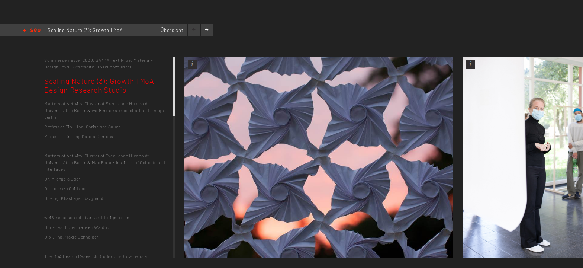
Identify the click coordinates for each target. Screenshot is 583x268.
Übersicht (172, 30)
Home (32, 31)
